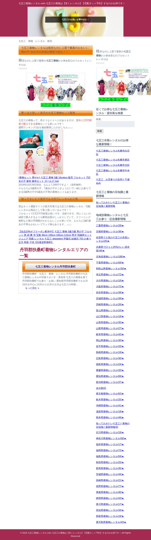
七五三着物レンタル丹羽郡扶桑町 (55, 266)
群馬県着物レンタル (109, 468)
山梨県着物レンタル (109, 328)
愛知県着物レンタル (109, 376)
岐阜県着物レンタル (109, 334)
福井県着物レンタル (109, 444)
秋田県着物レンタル (109, 462)
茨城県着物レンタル (109, 474)
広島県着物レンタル (109, 358)
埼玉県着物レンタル (109, 274)
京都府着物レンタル (109, 231)
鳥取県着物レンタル (109, 516)
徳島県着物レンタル (109, 364)
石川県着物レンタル (109, 432)
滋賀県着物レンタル (109, 411)
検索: (98, 119)
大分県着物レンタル (109, 280)
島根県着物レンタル (109, 352)
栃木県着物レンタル (109, 399)
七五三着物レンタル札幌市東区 (113, 159)
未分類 (101, 388)
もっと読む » (32, 288)
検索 (99, 131)
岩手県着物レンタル (109, 346)
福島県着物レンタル (109, 456)
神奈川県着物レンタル (110, 438)
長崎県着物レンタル (109, 480)
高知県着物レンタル (109, 510)
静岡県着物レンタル (109, 498)
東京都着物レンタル (109, 393)
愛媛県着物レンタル (109, 370)
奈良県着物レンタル (109, 292)
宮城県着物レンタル (109, 298)
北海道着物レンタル (109, 256)
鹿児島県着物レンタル (110, 522)
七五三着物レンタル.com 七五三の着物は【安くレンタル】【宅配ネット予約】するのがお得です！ (72, 3)
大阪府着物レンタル (109, 286)
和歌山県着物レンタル (110, 268)
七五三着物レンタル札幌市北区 (113, 165)
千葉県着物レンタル (109, 262)
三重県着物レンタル (109, 225)
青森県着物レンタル (109, 492)
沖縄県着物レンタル (109, 405)
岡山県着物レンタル (109, 340)
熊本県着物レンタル (109, 417)
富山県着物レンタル (109, 310)
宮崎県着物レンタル (109, 304)
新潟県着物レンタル (109, 382)
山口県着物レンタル (109, 316)
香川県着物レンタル (109, 504)
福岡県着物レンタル (109, 450)
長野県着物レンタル (109, 486)
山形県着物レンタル (109, 322)
